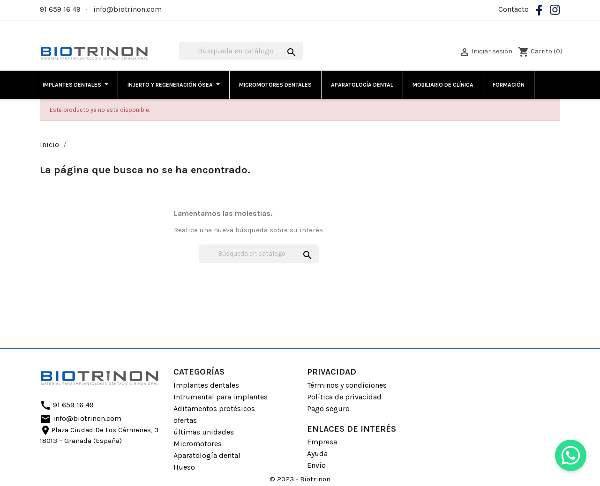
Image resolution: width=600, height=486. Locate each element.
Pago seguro (328, 408)
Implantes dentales (206, 385)
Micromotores (197, 443)
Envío (316, 465)
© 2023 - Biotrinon (300, 479)
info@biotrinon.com (127, 9)
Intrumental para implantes (220, 396)
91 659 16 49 (60, 9)
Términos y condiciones (347, 385)
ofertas (185, 420)
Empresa (322, 441)
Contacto (513, 9)
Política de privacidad (344, 396)
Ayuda (317, 453)
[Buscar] (241, 51)
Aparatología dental (206, 455)
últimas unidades (203, 431)
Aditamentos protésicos (214, 408)
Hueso (184, 467)
